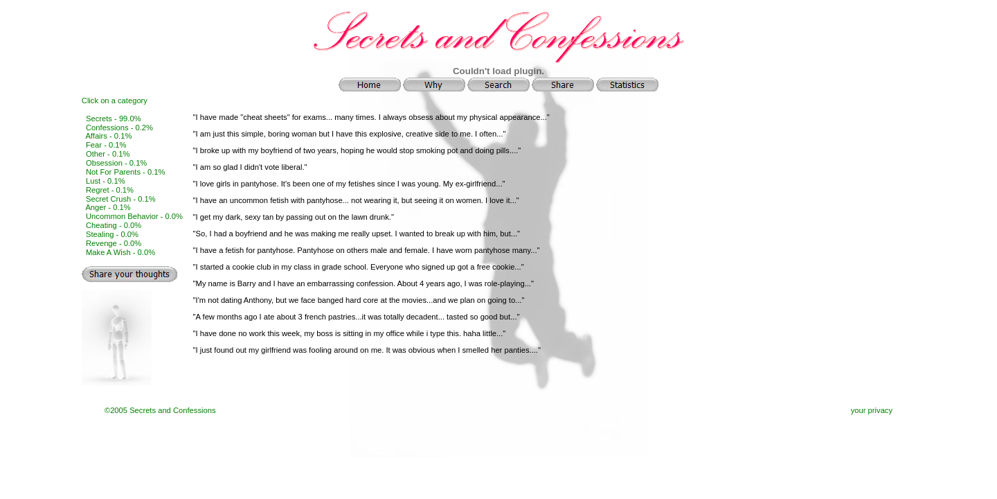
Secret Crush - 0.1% (121, 199)
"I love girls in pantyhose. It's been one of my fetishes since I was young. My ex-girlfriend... (348, 184)
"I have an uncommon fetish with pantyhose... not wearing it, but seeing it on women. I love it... (355, 200)
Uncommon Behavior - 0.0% (134, 216)
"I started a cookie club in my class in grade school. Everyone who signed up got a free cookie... (357, 267)
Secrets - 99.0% (113, 118)
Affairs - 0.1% (108, 136)
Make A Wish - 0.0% (120, 252)
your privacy (871, 410)
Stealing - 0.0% (112, 234)
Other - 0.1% (107, 154)
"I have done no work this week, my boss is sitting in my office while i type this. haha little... (348, 333)
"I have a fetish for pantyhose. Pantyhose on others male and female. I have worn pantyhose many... (365, 250)
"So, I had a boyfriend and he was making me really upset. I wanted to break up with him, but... (355, 233)
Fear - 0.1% (106, 145)
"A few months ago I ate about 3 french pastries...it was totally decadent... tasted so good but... (355, 317)
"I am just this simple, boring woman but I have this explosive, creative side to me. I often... (348, 134)
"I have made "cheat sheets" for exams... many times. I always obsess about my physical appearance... (370, 117)
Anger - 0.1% (107, 207)
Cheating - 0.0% (113, 225)
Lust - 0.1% (105, 181)
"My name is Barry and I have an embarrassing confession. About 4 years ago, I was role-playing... (362, 283)
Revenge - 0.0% (113, 243)
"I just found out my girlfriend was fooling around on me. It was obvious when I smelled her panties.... (365, 350)
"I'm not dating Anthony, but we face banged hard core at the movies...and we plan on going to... (357, 300)
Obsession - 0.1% (116, 163)
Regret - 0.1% (110, 190)
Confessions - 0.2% (119, 127)
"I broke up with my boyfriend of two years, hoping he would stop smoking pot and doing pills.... (356, 150)
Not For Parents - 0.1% (125, 172)
